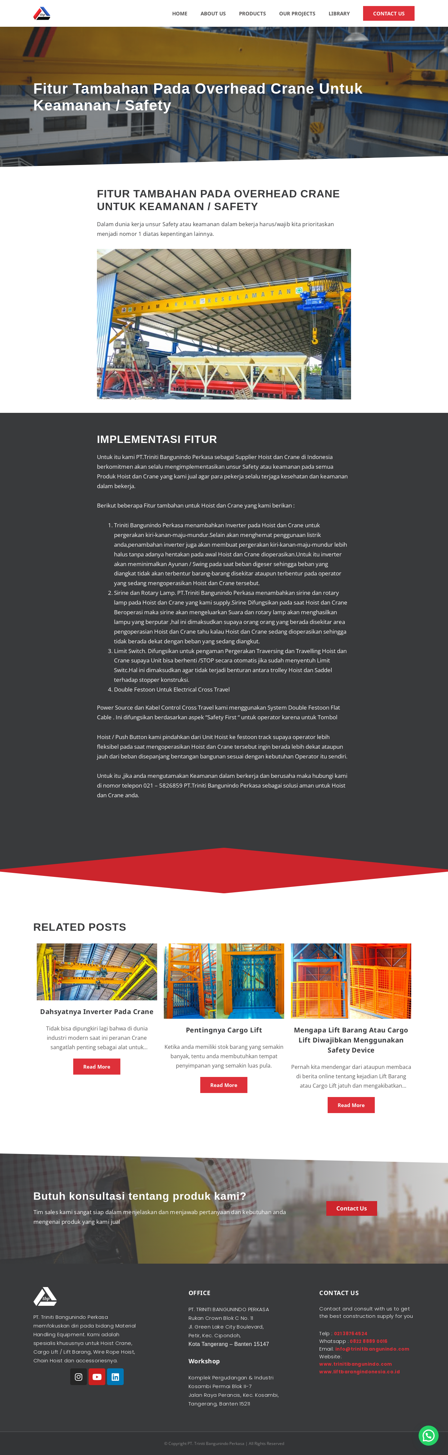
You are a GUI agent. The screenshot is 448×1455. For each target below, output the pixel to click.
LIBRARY (339, 13)
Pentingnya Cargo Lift (224, 1029)
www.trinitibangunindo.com (358, 1370)
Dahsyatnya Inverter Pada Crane (96, 1011)
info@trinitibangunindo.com (359, 1355)
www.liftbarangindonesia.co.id (362, 1377)
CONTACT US (389, 13)
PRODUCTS (252, 13)
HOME (179, 13)
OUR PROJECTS (297, 13)
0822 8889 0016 (370, 1340)
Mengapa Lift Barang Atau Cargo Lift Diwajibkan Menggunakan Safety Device (351, 1040)
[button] (429, 1436)
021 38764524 (353, 1333)
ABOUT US (213, 13)
